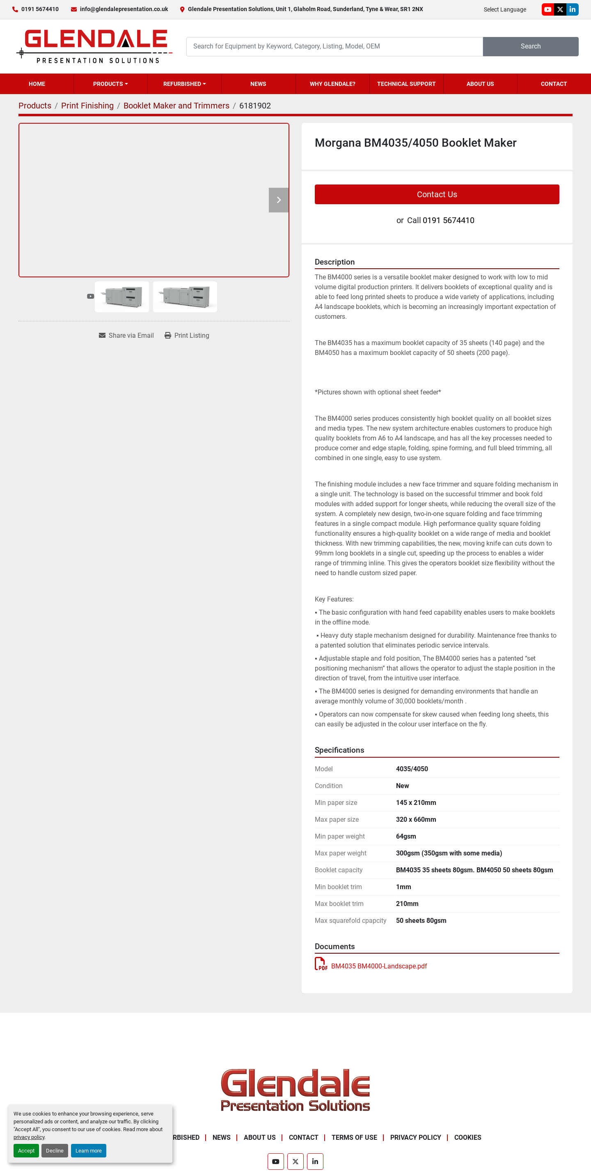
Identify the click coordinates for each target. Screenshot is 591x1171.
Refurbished (182, 84)
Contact (554, 84)
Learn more (89, 1151)
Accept (26, 1151)
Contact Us (437, 194)
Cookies (467, 1137)
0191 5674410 (40, 9)
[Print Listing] (187, 335)
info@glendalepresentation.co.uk (124, 9)
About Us (480, 84)
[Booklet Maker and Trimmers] (176, 106)
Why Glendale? (332, 84)
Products (108, 84)
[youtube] (548, 9)
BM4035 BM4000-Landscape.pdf (371, 966)
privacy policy (29, 1137)
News (258, 84)
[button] (110, 84)
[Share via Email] (126, 335)
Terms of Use (354, 1137)
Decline (55, 1151)
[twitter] (560, 9)
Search (531, 46)
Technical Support (406, 84)
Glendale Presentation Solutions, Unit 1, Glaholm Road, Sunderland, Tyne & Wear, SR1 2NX (305, 9)
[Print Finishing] (87, 106)
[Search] (334, 46)
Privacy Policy (415, 1137)
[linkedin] (572, 9)
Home (37, 84)
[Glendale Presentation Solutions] (295, 1090)
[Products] (34, 106)
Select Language (505, 9)
